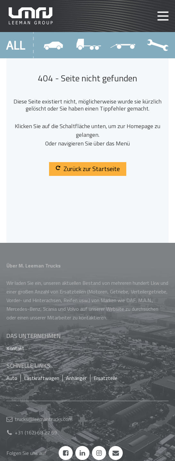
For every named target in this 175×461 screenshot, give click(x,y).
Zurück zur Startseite (87, 169)
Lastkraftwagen (41, 378)
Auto (11, 378)
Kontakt (15, 348)
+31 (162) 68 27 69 (36, 432)
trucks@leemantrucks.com (43, 419)
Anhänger (76, 378)
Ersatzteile (105, 378)
